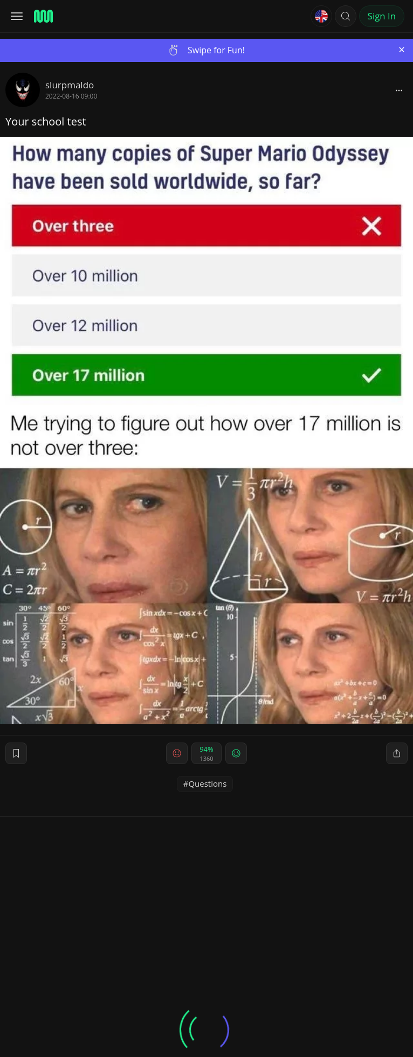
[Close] (401, 49)
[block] (399, 90)
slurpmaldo (69, 85)
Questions (207, 783)
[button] (345, 16)
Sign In (382, 16)
